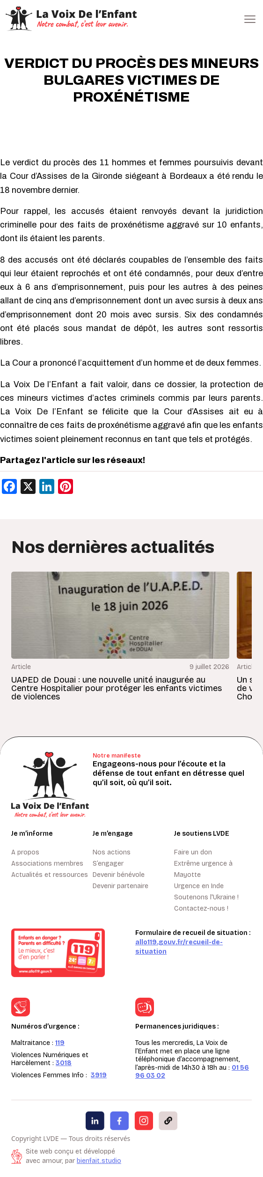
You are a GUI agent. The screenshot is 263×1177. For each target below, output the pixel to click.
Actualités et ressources (49, 875)
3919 (99, 1075)
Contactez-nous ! (201, 908)
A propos (25, 852)
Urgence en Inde (199, 886)
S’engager (108, 864)
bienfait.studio (99, 1161)
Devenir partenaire (120, 886)
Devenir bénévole (119, 875)
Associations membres (47, 864)
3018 (64, 1063)
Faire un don (193, 852)
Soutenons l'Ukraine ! (206, 897)
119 (60, 1043)
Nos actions (112, 852)
